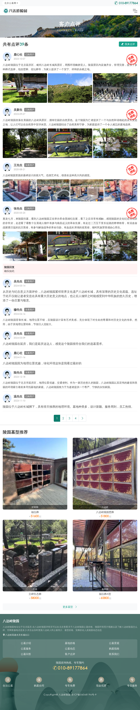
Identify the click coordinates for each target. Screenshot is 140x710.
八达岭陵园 (65, 694)
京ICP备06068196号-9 (84, 694)
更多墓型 (70, 606)
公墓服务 (26, 648)
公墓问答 (26, 654)
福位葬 (35, 512)
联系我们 (114, 654)
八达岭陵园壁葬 (105, 512)
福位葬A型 (105, 594)
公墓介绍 (26, 643)
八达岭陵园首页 (64, 30)
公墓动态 (70, 648)
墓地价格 (70, 643)
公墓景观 (114, 643)
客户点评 (79, 30)
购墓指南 (114, 648)
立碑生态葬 (35, 594)
